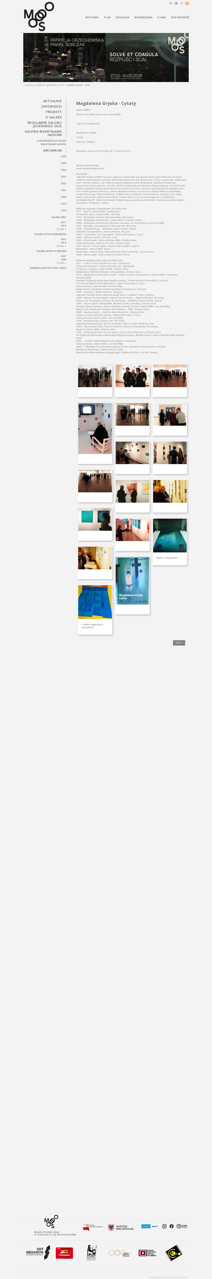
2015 (63, 239)
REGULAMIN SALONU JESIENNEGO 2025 (44, 124)
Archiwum (39, 85)
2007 (63, 256)
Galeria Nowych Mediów (51, 251)
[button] (171, 3)
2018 (63, 210)
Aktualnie (52, 101)
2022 (63, 183)
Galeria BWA (52, 85)
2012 (61, 85)
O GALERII (54, 117)
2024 (63, 169)
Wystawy (29, 85)
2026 (63, 156)
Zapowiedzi (51, 106)
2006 (63, 259)
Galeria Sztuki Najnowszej (50, 234)
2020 (63, 197)
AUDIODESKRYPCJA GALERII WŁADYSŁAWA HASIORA (51, 142)
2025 (63, 163)
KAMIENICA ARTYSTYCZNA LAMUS (48, 268)
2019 (63, 203)
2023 (63, 176)
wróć (179, 642)
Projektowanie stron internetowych (176, 1277)
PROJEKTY (54, 112)
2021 (63, 190)
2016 (63, 225)
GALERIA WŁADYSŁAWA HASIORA (43, 133)
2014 (63, 242)
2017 (63, 222)
